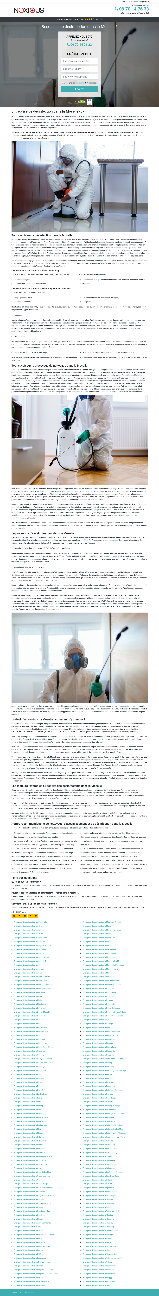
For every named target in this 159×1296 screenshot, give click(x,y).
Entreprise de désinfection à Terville (97, 1207)
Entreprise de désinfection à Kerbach (29, 1238)
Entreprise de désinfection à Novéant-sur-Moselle (103, 1016)
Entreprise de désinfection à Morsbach (98, 977)
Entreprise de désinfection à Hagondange (31, 1184)
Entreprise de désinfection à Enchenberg (30, 1094)
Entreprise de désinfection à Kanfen (28, 1231)
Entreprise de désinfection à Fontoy (28, 1145)
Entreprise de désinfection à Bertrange (29, 992)
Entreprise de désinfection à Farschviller (30, 1121)
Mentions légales (27, 1292)
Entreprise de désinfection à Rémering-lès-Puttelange (104, 1070)
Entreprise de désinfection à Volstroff (98, 1262)
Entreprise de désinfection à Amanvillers (30, 938)
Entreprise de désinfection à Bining (28, 996)
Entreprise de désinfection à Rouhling (98, 1102)
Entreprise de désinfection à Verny (97, 1242)
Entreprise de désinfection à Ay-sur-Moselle (31, 973)
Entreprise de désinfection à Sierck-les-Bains (101, 1176)
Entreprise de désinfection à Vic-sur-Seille (100, 1246)
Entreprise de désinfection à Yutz (96, 1285)
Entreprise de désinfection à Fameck (29, 1113)
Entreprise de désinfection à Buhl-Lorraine (31, 1031)
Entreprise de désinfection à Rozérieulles (99, 1110)
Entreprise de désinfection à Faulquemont (31, 1125)
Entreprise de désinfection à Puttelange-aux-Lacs (103, 1059)
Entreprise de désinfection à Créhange (29, 1067)
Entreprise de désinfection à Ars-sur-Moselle (32, 957)
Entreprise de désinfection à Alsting (28, 934)
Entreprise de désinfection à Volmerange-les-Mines (103, 1258)
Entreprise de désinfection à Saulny (97, 1156)
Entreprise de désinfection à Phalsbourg (99, 1039)
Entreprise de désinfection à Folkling (29, 1137)
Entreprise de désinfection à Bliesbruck (30, 1004)
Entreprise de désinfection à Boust (28, 1024)
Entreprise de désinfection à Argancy (29, 953)
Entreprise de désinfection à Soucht (97, 1184)
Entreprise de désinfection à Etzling (28, 1106)
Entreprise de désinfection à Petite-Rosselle (100, 1035)
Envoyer (79, 89)
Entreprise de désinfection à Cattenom (29, 1039)
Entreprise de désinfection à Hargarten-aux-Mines (34, 1195)
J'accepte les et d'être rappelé (80, 83)
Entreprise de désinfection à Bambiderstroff (32, 977)
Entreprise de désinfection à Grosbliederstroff (32, 1176)
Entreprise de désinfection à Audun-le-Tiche (32, 961)
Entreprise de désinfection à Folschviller (30, 1141)
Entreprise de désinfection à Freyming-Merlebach (34, 1156)
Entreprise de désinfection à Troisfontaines (100, 1231)
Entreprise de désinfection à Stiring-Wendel (100, 1192)
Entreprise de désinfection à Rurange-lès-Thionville (103, 1113)
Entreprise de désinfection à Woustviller (99, 1281)
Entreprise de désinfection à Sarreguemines (101, 1149)
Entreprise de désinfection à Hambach (29, 1192)
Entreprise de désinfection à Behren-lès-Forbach (33, 985)
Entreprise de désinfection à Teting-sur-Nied (101, 1211)
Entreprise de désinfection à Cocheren (29, 1055)
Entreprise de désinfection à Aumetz (29, 969)
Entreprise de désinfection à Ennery (28, 1098)
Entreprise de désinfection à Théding (98, 1215)
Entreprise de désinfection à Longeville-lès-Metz (33, 1270)
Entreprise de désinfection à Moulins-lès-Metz (101, 981)
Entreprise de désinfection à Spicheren (98, 1188)
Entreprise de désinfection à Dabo (28, 1074)
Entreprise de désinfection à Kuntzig (28, 1250)
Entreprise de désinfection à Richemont (99, 1082)
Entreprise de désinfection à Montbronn (99, 957)
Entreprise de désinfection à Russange (98, 1117)
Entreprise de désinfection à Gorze (28, 1168)
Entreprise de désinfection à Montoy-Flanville (101, 969)
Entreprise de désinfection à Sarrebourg (99, 1145)
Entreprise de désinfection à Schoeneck (99, 1160)
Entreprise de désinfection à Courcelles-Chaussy (33, 1063)
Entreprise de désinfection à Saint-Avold (99, 1121)
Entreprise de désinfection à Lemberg (29, 1266)
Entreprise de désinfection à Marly (97, 934)
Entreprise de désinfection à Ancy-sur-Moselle (32, 945)
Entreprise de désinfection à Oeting (97, 1020)
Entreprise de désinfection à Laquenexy (30, 1258)
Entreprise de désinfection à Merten (97, 942)
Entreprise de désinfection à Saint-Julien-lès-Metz (103, 1129)
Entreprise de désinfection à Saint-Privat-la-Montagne (104, 1133)
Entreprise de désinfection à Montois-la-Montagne (103, 965)
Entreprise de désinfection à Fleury (28, 1129)
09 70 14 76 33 (132, 9)
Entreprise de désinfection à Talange (98, 1199)
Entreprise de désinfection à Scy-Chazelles (100, 1164)
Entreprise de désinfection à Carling (28, 1035)
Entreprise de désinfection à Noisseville (99, 1004)
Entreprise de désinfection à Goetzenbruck (31, 1164)
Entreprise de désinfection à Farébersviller (31, 1117)
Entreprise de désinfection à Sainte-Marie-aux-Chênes (105, 1137)
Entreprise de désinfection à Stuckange (99, 1195)
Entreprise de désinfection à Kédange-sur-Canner (34, 1235)
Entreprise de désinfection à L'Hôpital (29, 1254)
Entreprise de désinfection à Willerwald (99, 1274)
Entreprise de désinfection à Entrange (29, 1102)
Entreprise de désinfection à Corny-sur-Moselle (33, 1059)
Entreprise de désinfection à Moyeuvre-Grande (102, 985)
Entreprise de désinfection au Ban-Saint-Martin (33, 1262)
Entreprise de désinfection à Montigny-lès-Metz (102, 961)
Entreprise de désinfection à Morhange (98, 973)
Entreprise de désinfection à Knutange (29, 1242)
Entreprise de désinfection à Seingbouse (99, 1168)
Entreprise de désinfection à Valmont (98, 1238)
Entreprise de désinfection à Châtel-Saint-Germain (34, 1047)
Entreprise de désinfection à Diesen (28, 1082)
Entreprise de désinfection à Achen (28, 926)
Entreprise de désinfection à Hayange (29, 1199)
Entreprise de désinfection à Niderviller (98, 996)
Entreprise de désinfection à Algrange (29, 930)
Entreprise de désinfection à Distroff (28, 1090)
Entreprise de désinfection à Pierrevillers (99, 1047)
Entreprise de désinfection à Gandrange (30, 1160)
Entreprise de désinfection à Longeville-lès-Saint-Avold (36, 1274)
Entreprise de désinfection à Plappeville (99, 1051)
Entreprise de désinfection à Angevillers (30, 949)
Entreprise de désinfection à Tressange (99, 1227)
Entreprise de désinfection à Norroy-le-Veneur (101, 1008)
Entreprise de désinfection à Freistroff (29, 1152)
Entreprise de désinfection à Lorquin (29, 1277)
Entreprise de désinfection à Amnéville (29, 942)
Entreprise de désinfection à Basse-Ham (30, 981)
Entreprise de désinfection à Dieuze (28, 1086)
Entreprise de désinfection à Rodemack (99, 1086)
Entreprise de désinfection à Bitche (28, 1000)
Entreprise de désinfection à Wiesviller (98, 1270)
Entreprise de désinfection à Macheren (29, 1285)
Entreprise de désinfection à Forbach (29, 1149)
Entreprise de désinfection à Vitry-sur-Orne (100, 1254)
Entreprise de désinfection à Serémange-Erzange (103, 1172)
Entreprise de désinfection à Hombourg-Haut (32, 1211)
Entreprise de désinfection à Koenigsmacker (32, 1246)
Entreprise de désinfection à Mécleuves (99, 938)
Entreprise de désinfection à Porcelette (98, 1055)
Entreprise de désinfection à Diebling (29, 1078)
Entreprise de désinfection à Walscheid (99, 1266)
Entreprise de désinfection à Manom (98, 926)
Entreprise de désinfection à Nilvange (98, 1000)
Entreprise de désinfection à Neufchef (98, 988)
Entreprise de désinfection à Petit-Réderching (101, 1031)
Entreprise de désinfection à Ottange (98, 1024)
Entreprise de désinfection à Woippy (97, 1277)
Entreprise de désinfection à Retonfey (98, 1078)
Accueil (15, 1292)
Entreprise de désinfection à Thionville (98, 1219)
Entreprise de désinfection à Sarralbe (98, 1141)
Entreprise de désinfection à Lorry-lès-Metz (31, 1281)
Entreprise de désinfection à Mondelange (99, 953)
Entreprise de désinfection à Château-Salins (32, 1043)
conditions (79, 83)
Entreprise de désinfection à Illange (28, 1219)
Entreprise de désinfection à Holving (29, 1207)
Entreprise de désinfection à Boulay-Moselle (32, 1012)
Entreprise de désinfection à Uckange (98, 1235)
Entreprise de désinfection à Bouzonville (30, 1027)
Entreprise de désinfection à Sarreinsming (100, 1152)
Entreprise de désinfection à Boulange (29, 1008)
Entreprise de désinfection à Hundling (29, 1215)
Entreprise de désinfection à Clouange (29, 1051)
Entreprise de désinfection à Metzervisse (99, 949)
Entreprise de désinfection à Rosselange (99, 1098)
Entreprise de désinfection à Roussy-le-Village (101, 1106)
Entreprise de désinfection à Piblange (98, 1043)
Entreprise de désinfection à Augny (28, 965)
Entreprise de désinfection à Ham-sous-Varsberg (34, 1188)
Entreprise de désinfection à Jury (27, 1227)
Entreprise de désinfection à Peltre (97, 1027)
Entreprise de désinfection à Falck (28, 1110)
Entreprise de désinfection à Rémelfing (98, 1067)
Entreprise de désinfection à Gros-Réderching (32, 1172)
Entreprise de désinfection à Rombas (98, 1094)
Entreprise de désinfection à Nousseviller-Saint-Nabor (104, 1012)
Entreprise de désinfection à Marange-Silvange (102, 930)
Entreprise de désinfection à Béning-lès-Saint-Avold (35, 988)
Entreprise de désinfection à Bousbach (29, 1016)
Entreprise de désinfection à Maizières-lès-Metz (102, 922)
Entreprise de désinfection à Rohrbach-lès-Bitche (103, 1090)
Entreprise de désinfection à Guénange (30, 1180)
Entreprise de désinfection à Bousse (28, 1020)
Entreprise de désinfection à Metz (96, 945)
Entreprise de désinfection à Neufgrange (99, 992)
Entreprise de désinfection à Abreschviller (31, 922)
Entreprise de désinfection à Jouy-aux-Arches (32, 1223)
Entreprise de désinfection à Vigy (96, 1250)
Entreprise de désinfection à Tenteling (98, 1203)
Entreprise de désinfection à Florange (29, 1133)
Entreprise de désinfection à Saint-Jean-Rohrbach (103, 1125)
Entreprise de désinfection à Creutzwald (30, 1070)
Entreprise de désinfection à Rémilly (97, 1074)
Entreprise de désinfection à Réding (97, 1063)
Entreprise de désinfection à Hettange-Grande (32, 1203)
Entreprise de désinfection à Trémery (98, 1223)
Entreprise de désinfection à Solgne (97, 1180)
